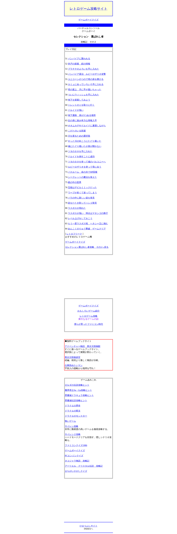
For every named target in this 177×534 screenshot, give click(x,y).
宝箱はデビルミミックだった (82, 187)
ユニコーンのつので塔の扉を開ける (86, 79)
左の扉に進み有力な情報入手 (82, 120)
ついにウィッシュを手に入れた (83, 94)
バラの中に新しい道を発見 (81, 198)
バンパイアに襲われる (79, 58)
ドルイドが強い (75, 110)
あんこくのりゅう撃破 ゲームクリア (87, 229)
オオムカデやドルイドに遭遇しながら (87, 125)
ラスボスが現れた (77, 208)
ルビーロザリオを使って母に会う (84, 167)
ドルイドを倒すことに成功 (81, 156)
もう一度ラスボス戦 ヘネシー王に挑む (88, 223)
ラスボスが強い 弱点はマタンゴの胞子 (88, 213)
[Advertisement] (88, 276)
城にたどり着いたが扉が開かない (84, 146)
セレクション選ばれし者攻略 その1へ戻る (87, 247)
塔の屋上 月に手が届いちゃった (84, 89)
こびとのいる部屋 (77, 131)
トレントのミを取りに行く (81, 105)
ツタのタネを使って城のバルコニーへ (87, 161)
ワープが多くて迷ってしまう (82, 192)
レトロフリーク (74, 234)
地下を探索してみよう (79, 100)
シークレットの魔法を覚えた (82, 177)
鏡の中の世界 (74, 182)
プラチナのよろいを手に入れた (83, 69)
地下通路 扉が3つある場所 (82, 115)
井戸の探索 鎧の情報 (79, 64)
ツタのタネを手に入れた (80, 151)
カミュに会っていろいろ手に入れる (86, 84)
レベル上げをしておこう (80, 218)
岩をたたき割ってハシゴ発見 (82, 203)
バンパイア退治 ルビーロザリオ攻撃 (87, 74)
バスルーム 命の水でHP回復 (82, 172)
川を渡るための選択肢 (79, 136)
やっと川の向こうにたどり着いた (84, 141)
